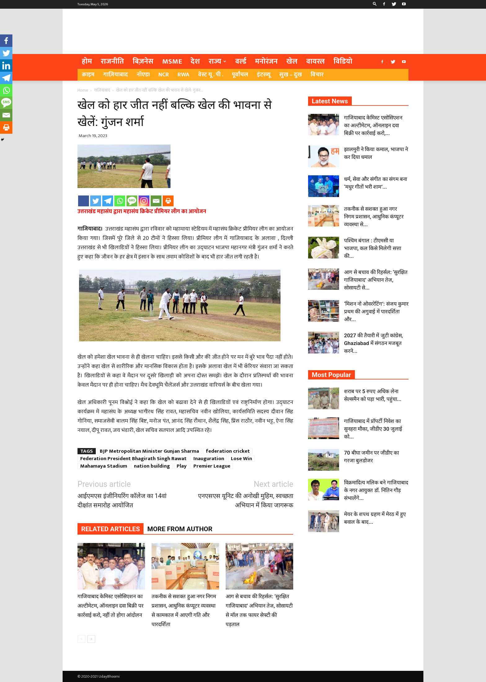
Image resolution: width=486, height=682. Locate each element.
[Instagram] (144, 200)
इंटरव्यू (264, 74)
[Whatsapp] (119, 200)
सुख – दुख (290, 74)
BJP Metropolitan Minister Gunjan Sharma (149, 451)
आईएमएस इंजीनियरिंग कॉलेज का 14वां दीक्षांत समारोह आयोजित (121, 500)
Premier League (211, 466)
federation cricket (228, 451)
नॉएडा (143, 74)
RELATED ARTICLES (110, 529)
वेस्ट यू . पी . (210, 74)
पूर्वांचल (240, 74)
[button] (374, 4)
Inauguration (208, 458)
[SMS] (131, 200)
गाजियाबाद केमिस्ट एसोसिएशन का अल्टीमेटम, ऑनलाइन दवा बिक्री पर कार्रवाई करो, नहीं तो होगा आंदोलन (110, 605)
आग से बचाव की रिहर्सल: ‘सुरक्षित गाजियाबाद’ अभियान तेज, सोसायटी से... (376, 280)
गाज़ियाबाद (115, 74)
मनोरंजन (266, 61)
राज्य (217, 61)
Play (182, 466)
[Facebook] (83, 200)
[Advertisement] (296, 31)
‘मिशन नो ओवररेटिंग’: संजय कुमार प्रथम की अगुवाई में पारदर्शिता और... (376, 311)
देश (195, 61)
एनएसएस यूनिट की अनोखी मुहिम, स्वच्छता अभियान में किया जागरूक (245, 500)
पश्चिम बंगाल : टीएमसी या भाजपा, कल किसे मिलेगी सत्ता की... (372, 248)
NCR (163, 74)
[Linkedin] (6, 65)
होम (87, 61)
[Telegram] (107, 200)
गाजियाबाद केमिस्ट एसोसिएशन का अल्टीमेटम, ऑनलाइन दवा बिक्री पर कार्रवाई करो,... (373, 125)
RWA (183, 74)
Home (82, 90)
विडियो (343, 61)
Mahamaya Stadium (103, 466)
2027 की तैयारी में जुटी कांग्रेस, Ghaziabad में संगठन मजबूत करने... (373, 343)
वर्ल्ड (240, 61)
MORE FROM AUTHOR (179, 529)
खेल (292, 61)
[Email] (156, 200)
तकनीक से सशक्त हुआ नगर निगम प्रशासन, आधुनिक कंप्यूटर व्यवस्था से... (374, 216)
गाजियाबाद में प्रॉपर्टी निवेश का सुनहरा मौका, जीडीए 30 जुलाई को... (373, 429)
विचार (317, 74)
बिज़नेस (143, 61)
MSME (172, 61)
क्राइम (88, 74)
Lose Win (241, 458)
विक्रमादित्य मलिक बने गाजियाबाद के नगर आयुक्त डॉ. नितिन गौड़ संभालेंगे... (376, 490)
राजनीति (112, 61)
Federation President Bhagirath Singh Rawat (133, 458)
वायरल (315, 61)
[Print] (168, 200)
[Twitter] (95, 200)
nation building (152, 466)
